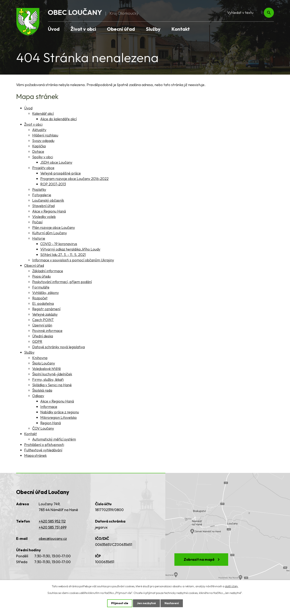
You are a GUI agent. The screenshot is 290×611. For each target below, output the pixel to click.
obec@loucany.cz (53, 538)
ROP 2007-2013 (53, 184)
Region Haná (50, 423)
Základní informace (47, 271)
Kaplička (39, 146)
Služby (153, 29)
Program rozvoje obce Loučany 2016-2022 (74, 178)
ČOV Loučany (43, 428)
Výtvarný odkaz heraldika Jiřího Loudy (70, 249)
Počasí (37, 222)
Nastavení (172, 603)
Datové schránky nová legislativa (58, 347)
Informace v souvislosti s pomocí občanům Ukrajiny (73, 260)
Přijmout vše (119, 603)
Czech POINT (43, 319)
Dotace (38, 151)
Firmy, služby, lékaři (48, 379)
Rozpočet (40, 298)
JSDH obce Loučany (56, 162)
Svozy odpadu (43, 140)
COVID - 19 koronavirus (58, 243)
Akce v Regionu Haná (49, 211)
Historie (38, 238)
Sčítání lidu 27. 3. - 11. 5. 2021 (63, 254)
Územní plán (42, 325)
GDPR (37, 341)
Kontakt (180, 29)
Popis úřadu (41, 276)
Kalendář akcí (43, 113)
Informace (48, 406)
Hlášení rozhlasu (45, 135)
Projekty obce (43, 167)
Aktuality (39, 129)
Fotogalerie (41, 195)
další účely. (231, 586)
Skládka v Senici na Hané (52, 385)
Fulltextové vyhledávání (43, 450)
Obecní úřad (121, 29)
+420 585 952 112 (52, 521)
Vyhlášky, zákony (45, 292)
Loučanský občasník (48, 200)
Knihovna (39, 357)
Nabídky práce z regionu (59, 412)
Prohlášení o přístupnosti (44, 444)
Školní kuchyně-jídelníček (52, 374)
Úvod (54, 29)
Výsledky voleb (44, 216)
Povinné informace (47, 330)
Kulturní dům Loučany (49, 233)
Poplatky (39, 189)
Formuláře (40, 287)
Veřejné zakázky (45, 314)
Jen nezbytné (146, 603)
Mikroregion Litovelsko (58, 417)
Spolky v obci (42, 157)
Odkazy (38, 395)
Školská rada (42, 390)
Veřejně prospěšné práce (60, 173)
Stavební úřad (43, 205)
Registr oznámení (46, 309)
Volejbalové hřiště (46, 368)
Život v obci (83, 29)
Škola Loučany (43, 363)
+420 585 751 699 (52, 527)
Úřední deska (42, 336)
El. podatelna (43, 303)
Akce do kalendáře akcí (58, 119)
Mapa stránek (35, 455)
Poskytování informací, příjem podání (62, 281)
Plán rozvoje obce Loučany (53, 227)
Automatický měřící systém (54, 439)
